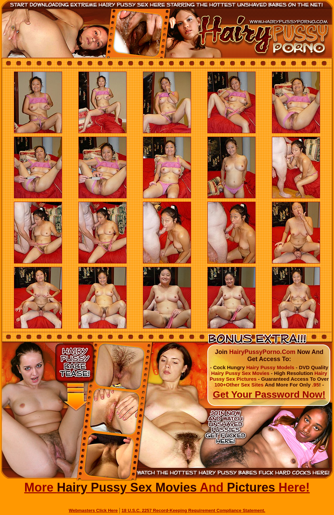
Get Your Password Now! (269, 394)
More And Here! (167, 487)
